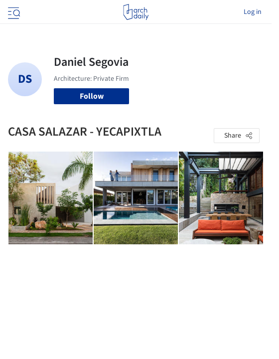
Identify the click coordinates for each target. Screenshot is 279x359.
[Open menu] (13, 12)
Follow (92, 96)
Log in (253, 11)
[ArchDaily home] (135, 12)
